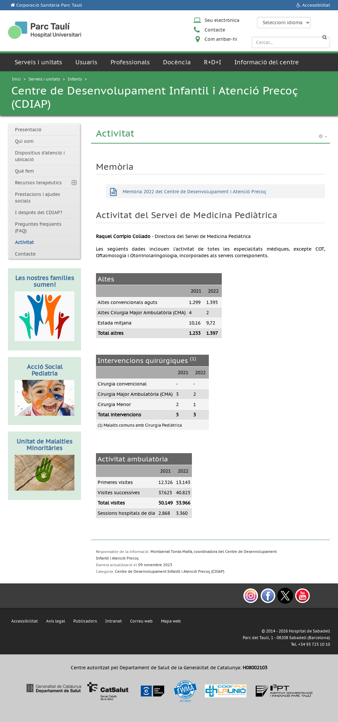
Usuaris (86, 62)
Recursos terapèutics (38, 183)
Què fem (24, 171)
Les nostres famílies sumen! (44, 281)
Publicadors (85, 621)
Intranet (113, 621)
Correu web (141, 621)
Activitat (24, 242)
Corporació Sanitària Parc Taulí (49, 5)
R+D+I (212, 62)
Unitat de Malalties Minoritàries (44, 445)
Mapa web (171, 621)
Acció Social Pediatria (44, 370)
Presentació (28, 130)
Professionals (130, 62)
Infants (75, 79)
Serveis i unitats (38, 62)
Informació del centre (266, 62)
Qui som (24, 141)
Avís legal (55, 621)
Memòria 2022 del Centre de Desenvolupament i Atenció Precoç (194, 192)
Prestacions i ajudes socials (37, 197)
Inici (16, 79)
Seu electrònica (222, 20)
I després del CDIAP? (38, 212)
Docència (177, 62)
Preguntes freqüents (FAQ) (38, 227)
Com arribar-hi (221, 39)
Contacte (215, 30)
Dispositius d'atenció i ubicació (40, 156)
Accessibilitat (316, 5)
